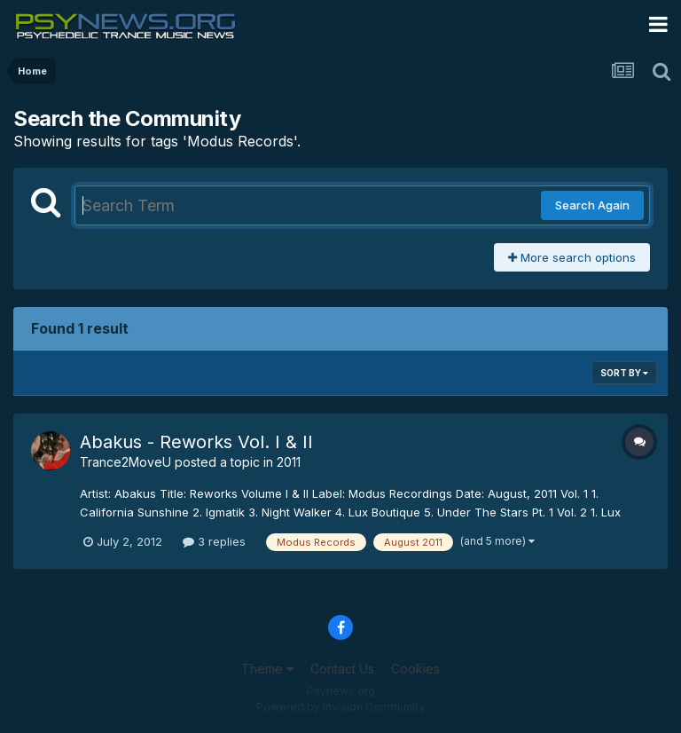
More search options (572, 257)
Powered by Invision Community (340, 706)
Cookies (415, 668)
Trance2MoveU (125, 461)
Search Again (592, 205)
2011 (289, 461)
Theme (267, 668)
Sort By (624, 372)
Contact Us (342, 668)
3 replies (214, 541)
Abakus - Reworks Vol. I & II (196, 442)
